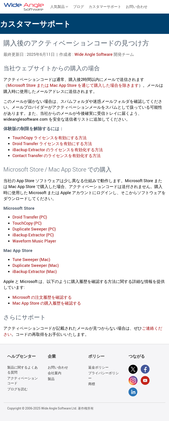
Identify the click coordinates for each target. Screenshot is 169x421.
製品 (51, 378)
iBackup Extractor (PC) (33, 235)
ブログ (78, 6)
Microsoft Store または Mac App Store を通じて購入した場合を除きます (73, 85)
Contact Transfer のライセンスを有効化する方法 (56, 155)
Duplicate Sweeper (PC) (34, 229)
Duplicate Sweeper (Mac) (35, 265)
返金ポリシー (98, 367)
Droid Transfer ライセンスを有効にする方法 (52, 143)
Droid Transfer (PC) (29, 217)
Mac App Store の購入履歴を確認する (46, 303)
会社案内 (54, 373)
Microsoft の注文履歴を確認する (42, 297)
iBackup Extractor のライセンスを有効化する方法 (57, 149)
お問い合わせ (137, 6)
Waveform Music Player (34, 241)
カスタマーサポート (105, 6)
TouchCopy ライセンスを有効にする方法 (49, 137)
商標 (91, 383)
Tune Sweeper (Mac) (31, 259)
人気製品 (59, 6)
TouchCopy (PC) (27, 223)
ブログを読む (17, 389)
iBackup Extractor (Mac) (34, 271)
